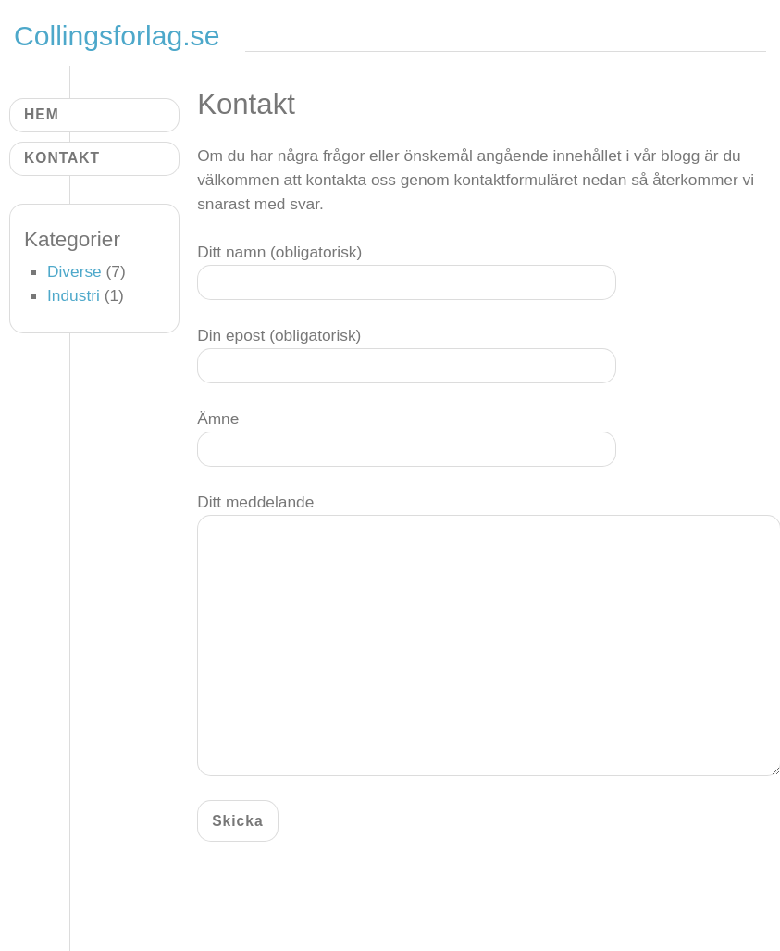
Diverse (74, 271)
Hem (41, 114)
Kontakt (62, 158)
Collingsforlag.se (121, 35)
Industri (73, 295)
